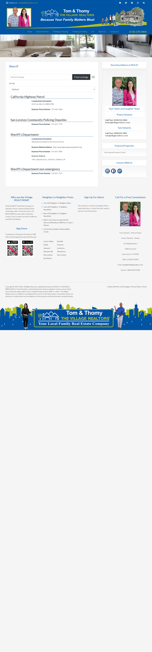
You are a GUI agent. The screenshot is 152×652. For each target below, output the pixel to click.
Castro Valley (48, 241)
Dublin (45, 245)
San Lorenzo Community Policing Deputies (39, 120)
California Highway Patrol (28, 96)
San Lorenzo (61, 255)
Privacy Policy (136, 287)
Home (29, 31)
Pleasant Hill (48, 251)
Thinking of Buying (60, 31)
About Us (102, 31)
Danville (60, 241)
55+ (92, 31)
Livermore (61, 248)
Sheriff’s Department (25, 134)
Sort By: (12, 83)
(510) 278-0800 (138, 31)
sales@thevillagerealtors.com (132, 265)
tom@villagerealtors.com (116, 135)
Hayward (46, 248)
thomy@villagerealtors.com (117, 122)
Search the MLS (42, 31)
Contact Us (114, 31)
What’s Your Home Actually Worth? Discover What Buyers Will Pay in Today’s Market (58, 222)
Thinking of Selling (79, 31)
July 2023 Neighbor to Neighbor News (57, 203)
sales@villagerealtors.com (28, 3)
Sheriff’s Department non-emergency (35, 169)
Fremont (60, 245)
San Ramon (47, 258)
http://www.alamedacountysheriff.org (67, 147)
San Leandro (48, 255)
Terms (144, 287)
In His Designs (125, 287)
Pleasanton (61, 251)
